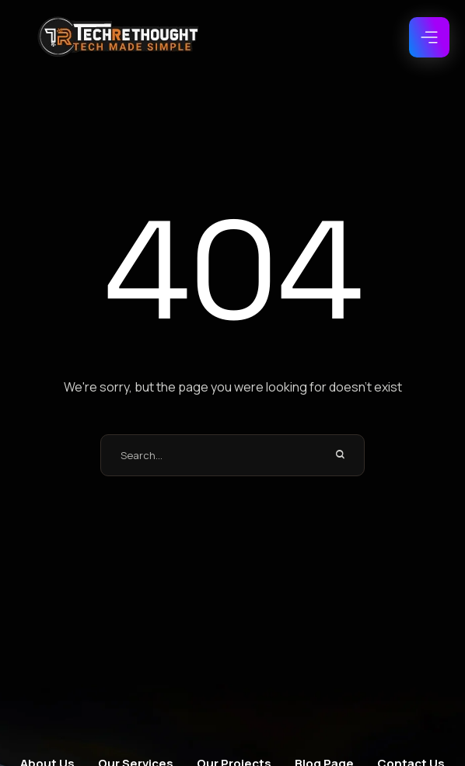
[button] (429, 37)
